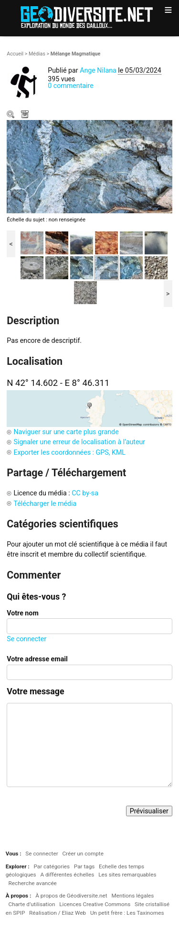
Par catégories (51, 866)
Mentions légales (132, 895)
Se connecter (26, 639)
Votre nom (22, 613)
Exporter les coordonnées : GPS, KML (69, 452)
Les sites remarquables (127, 874)
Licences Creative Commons (94, 904)
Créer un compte (82, 853)
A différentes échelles (67, 874)
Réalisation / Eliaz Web (57, 912)
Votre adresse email (37, 659)
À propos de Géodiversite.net (71, 895)
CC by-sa (85, 493)
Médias (37, 54)
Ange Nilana (98, 70)
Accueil (15, 54)
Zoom (11, 115)
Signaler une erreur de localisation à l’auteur (79, 442)
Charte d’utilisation (32, 904)
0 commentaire (71, 85)
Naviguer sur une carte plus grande (65, 432)
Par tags (84, 866)
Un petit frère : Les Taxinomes (127, 912)
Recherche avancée (33, 883)
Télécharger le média (26, 115)
